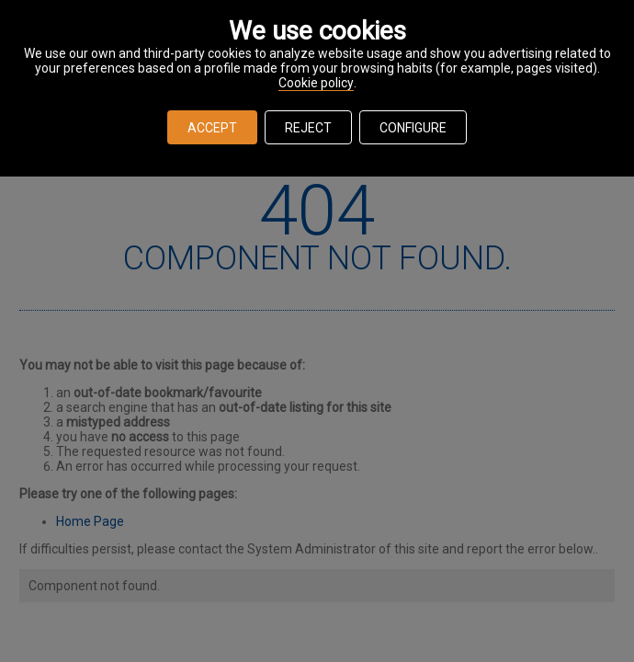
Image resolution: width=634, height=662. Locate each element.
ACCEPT (212, 127)
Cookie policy (316, 82)
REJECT (308, 127)
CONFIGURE (413, 127)
